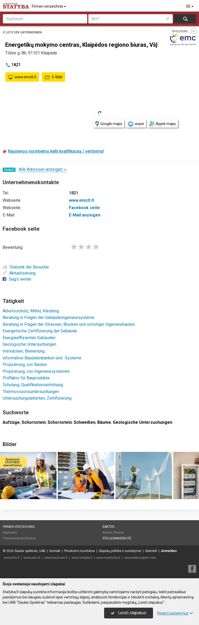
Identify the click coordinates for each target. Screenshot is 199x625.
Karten (108, 527)
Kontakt (54, 551)
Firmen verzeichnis (49, 6)
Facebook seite (84, 207)
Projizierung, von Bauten (25, 364)
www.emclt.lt (22, 77)
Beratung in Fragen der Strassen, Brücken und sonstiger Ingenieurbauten (69, 324)
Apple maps (162, 124)
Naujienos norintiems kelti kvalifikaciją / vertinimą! (56, 151)
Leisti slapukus (128, 612)
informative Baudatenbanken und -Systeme (42, 357)
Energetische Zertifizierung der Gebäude (40, 330)
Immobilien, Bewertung (24, 351)
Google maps (108, 124)
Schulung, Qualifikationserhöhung (33, 384)
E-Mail (53, 77)
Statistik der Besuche (26, 267)
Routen (119, 532)
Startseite (10, 532)
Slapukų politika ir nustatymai (120, 551)
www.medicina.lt (108, 558)
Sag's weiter (17, 279)
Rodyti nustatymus (175, 613)
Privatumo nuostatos (79, 551)
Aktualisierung (19, 273)
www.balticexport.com (140, 558)
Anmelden (169, 551)
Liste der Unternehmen (22, 32)
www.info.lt (11, 558)
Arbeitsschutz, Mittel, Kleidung (31, 310)
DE (190, 6)
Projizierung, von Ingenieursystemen (36, 371)
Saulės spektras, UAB (29, 551)
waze (135, 124)
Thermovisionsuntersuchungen (31, 391)
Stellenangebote (117, 538)
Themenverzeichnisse (19, 538)
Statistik (151, 551)
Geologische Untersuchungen (29, 344)
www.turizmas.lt (56, 558)
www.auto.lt (31, 558)
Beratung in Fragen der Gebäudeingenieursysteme (48, 317)
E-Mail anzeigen (84, 215)
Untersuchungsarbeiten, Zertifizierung (37, 398)
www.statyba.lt (82, 558)
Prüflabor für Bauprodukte (26, 377)
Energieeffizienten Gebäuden (29, 337)
